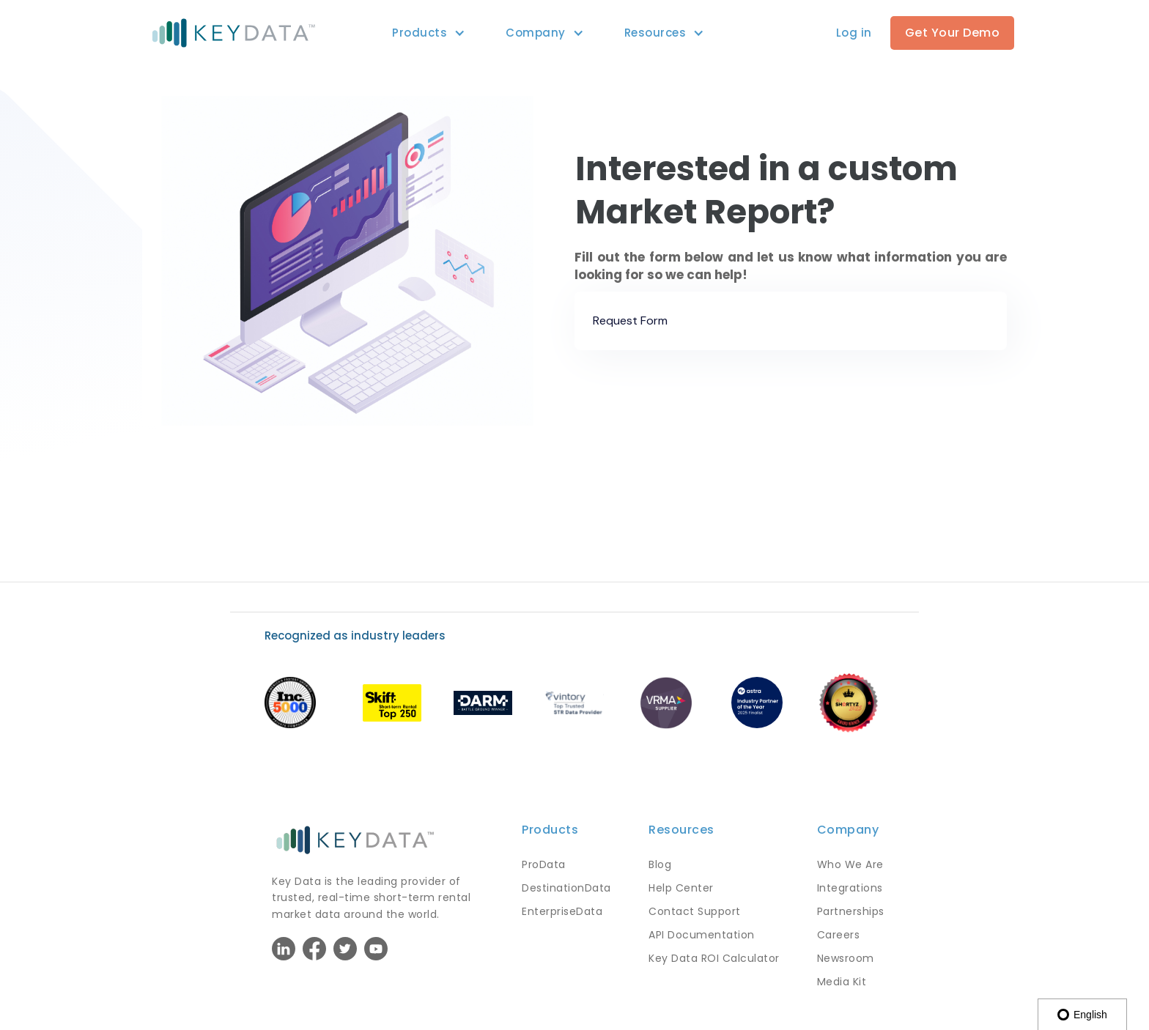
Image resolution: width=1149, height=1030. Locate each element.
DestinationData (566, 888)
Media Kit (842, 981)
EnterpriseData (562, 911)
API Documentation (702, 934)
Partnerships (850, 911)
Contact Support (695, 911)
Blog (660, 864)
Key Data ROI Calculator (714, 958)
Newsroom (845, 958)
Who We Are (850, 864)
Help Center (681, 888)
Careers (838, 934)
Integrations (850, 888)
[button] (419, 33)
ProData (544, 864)
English (1082, 1014)
